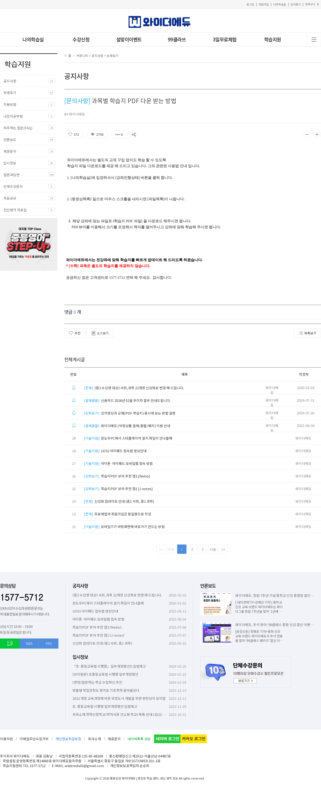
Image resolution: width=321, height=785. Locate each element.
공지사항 (9, 81)
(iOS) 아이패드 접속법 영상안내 (115, 450)
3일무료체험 (225, 39)
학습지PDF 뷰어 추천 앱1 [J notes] (118, 488)
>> (223, 549)
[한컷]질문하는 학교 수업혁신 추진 (97, 682)
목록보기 (307, 333)
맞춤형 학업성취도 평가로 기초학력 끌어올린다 (105, 690)
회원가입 (264, 4)
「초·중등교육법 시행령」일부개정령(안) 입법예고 (109, 666)
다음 (213, 549)
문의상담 (8, 585)
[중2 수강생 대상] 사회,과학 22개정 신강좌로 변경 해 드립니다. (134, 387)
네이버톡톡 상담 (139, 738)
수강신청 (80, 39)
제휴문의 (9, 151)
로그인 (250, 4)
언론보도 (9, 139)
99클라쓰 (177, 39)
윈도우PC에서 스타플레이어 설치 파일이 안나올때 (128, 438)
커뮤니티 (82, 55)
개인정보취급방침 (68, 738)
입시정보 (9, 163)
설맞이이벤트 (129, 39)
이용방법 (9, 104)
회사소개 (94, 738)
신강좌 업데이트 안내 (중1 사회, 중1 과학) (119, 501)
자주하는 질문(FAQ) (17, 127)
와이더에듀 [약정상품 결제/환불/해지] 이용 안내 (127, 425)
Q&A (29, 643)
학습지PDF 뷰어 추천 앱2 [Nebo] (117, 476)
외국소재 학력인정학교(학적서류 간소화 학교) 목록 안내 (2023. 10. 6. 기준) (125, 714)
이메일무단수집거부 (34, 738)
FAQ (49, 643)
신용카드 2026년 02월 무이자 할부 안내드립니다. (127, 400)
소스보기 (100, 333)
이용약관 (6, 738)
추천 (74, 333)
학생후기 (9, 92)
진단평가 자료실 (15, 209)
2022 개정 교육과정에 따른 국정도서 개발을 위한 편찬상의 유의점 (119, 698)
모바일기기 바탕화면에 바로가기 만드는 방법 (124, 526)
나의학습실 (279, 4)
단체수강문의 (13, 186)
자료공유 (9, 198)
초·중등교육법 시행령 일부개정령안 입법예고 (104, 706)
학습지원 (272, 39)
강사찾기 (296, 4)
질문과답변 (11, 174)
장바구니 (312, 4)
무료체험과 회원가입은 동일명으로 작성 (117, 513)
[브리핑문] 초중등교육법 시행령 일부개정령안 (105, 674)
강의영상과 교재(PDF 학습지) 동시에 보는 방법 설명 (129, 413)
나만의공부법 (13, 116)
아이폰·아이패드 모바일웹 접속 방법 (118, 463)
